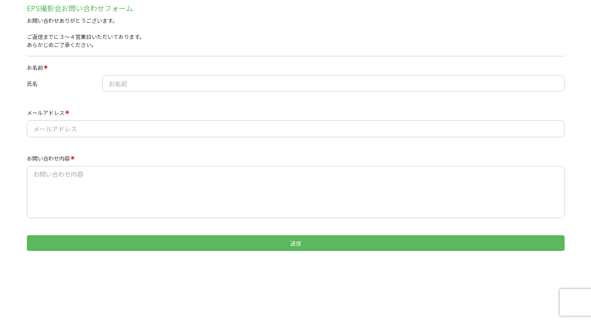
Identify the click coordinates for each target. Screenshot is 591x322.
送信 (295, 243)
